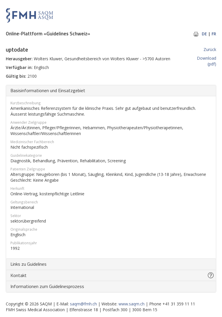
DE (204, 34)
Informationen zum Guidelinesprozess (47, 286)
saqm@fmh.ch (83, 304)
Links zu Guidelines (28, 263)
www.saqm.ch (132, 304)
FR (214, 34)
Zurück (210, 49)
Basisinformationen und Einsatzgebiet (47, 90)
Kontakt (18, 275)
